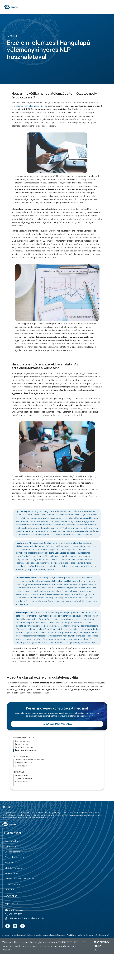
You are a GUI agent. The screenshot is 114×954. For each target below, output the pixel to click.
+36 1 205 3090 (15, 914)
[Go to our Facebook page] (7, 926)
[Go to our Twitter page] (22, 926)
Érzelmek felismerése (25, 750)
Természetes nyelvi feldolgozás (29, 759)
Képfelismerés (21, 775)
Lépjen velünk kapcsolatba (57, 723)
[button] (109, 7)
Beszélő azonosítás (24, 747)
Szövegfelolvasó (22, 741)
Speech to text (21, 744)
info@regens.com (17, 910)
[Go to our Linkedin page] (15, 926)
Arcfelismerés (21, 781)
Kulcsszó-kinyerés (23, 762)
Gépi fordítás (21, 765)
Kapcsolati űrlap (12, 903)
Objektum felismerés (24, 778)
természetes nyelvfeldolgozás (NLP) (28, 106)
